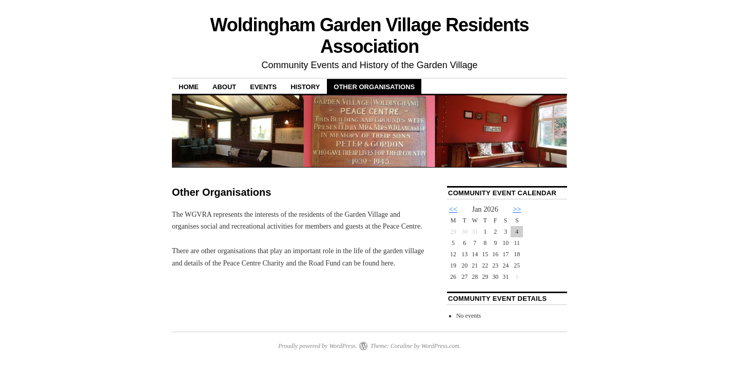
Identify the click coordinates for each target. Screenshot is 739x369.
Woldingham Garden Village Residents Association (369, 35)
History (305, 87)
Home (189, 87)
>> (517, 209)
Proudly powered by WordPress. (317, 346)
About (224, 87)
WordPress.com (440, 346)
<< (453, 209)
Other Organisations (374, 87)
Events (263, 87)
